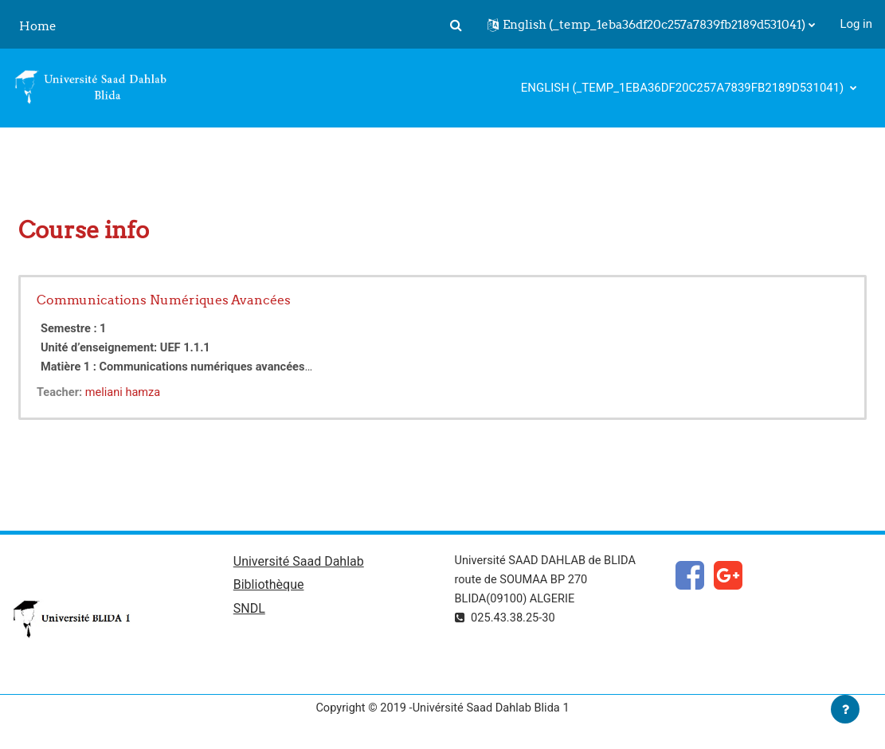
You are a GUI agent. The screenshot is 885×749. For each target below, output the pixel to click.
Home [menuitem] (38, 25)
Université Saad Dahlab (298, 562)
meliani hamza (124, 392)
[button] (455, 24)
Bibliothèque (268, 586)
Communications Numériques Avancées (164, 300)
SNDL (249, 610)
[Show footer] (845, 709)
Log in (856, 24)
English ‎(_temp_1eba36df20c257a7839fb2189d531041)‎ (684, 87)
